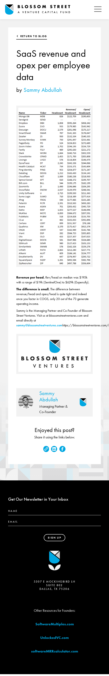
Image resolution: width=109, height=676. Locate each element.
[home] (48, 9)
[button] (98, 9)
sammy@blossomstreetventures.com (39, 325)
